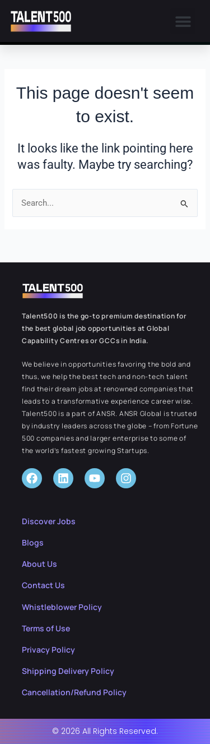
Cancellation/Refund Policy (74, 692)
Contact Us (43, 585)
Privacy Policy (48, 649)
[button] (182, 21)
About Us (39, 563)
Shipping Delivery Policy (68, 671)
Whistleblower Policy (62, 607)
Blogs (33, 542)
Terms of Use (46, 628)
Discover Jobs (49, 521)
